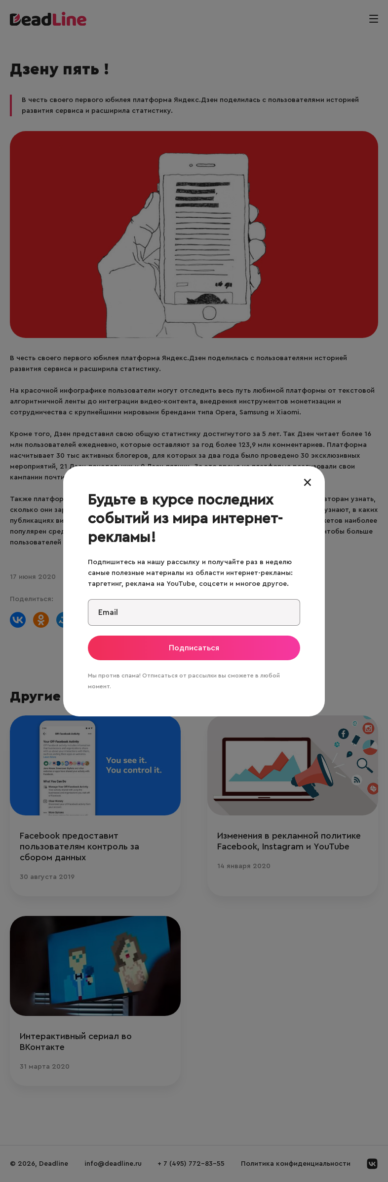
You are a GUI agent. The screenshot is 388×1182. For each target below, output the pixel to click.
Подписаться (194, 648)
